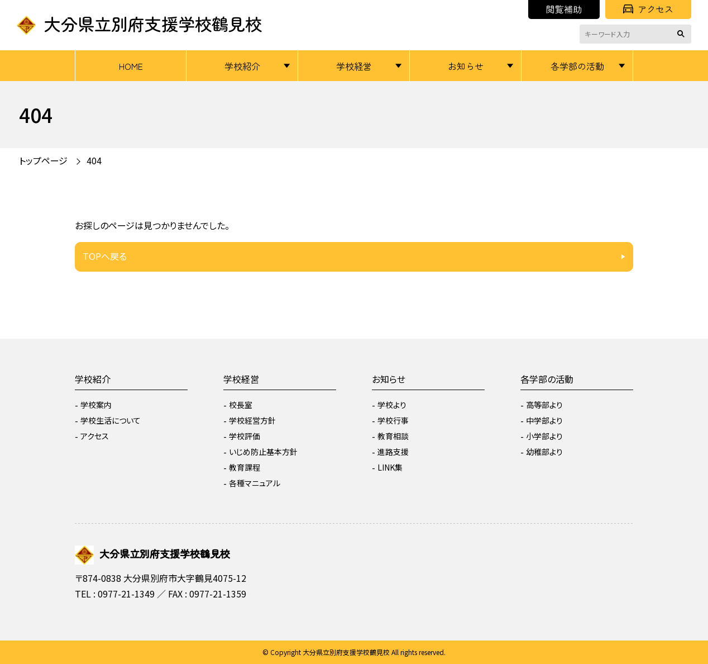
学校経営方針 (252, 420)
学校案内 (96, 404)
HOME (131, 66)
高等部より (544, 404)
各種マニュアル (254, 482)
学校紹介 (242, 66)
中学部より (544, 420)
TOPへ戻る (105, 256)
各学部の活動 (577, 66)
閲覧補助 (564, 9)
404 (94, 160)
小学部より (544, 436)
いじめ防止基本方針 (263, 451)
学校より (391, 404)
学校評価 (244, 436)
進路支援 (393, 451)
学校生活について (110, 420)
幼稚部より (544, 451)
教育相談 (393, 436)
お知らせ (466, 66)
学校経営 (354, 66)
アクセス (648, 9)
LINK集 (390, 467)
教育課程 (244, 467)
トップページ (43, 160)
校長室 (240, 404)
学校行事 (393, 420)
